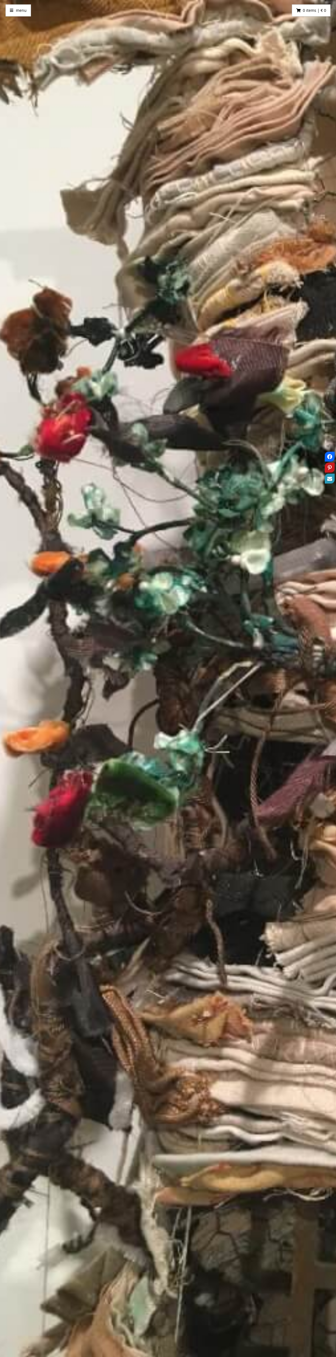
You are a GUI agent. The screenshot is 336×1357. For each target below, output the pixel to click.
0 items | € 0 (314, 10)
